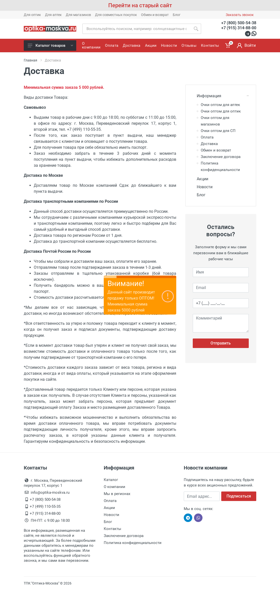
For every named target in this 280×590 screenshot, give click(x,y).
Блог (176, 14)
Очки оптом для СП (218, 130)
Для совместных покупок (116, 14)
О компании (114, 486)
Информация (207, 96)
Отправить (220, 343)
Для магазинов (78, 14)
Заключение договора (220, 156)
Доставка (209, 144)
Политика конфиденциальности (133, 542)
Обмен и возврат (155, 14)
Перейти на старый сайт (140, 5)
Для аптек (53, 14)
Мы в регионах (117, 494)
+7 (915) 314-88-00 (238, 28)
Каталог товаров (50, 45)
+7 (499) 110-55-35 (45, 506)
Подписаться (238, 496)
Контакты (112, 528)
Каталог (111, 480)
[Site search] (136, 29)
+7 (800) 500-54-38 (238, 22)
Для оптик (32, 14)
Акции (200, 178)
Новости (202, 186)
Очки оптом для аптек (220, 104)
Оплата (207, 137)
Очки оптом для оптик (221, 111)
